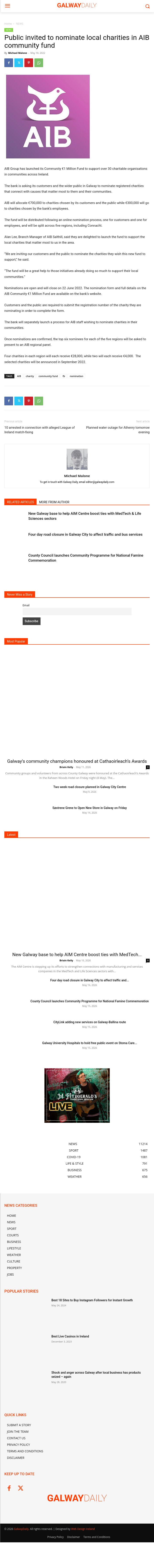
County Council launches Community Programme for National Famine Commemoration (89, 1001)
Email (26, 605)
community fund (48, 376)
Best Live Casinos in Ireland (70, 1336)
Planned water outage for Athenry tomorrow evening (118, 430)
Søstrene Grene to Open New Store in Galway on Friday (89, 808)
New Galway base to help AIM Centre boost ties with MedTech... (77, 954)
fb (64, 376)
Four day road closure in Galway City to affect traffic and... (89, 980)
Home (8, 23)
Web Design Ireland (83, 1529)
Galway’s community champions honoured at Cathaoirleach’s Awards (77, 761)
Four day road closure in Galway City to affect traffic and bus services (85, 534)
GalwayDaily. (22, 1529)
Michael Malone (17, 52)
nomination (76, 376)
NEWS (19, 23)
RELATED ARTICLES (20, 502)
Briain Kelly (66, 767)
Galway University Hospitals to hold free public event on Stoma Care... (89, 1043)
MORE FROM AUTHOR (54, 502)
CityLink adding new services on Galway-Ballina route (89, 1022)
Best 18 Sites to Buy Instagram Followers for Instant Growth (92, 1300)
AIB (19, 376)
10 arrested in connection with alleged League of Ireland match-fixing (39, 430)
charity (30, 376)
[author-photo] (77, 469)
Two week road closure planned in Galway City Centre (89, 787)
